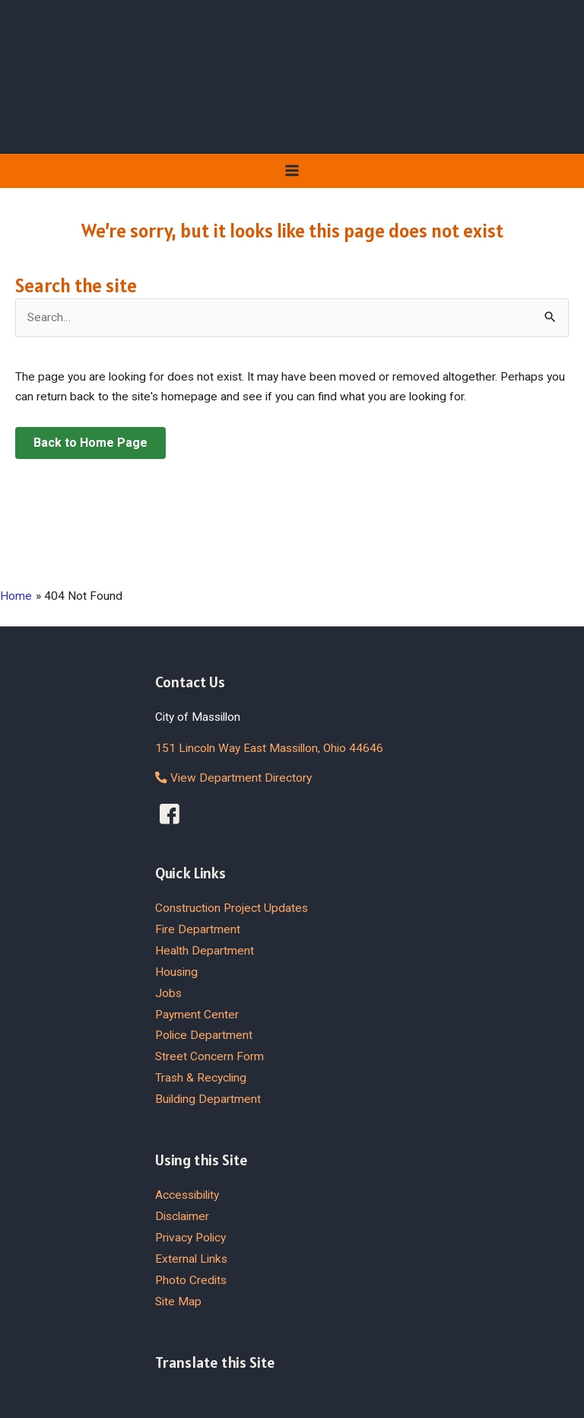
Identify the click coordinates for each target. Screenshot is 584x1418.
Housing (176, 972)
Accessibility (187, 1195)
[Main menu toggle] (291, 170)
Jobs (168, 993)
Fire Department (197, 929)
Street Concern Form (209, 1056)
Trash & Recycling (200, 1078)
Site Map (178, 1301)
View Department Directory (233, 778)
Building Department (208, 1099)
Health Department (204, 951)
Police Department (203, 1035)
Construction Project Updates (231, 908)
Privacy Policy (190, 1237)
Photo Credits (191, 1280)
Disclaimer (182, 1216)
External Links (191, 1259)
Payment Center (197, 1014)
